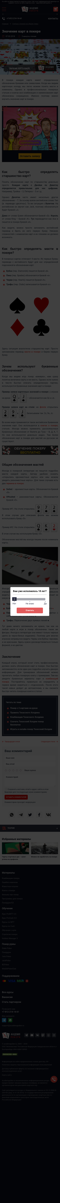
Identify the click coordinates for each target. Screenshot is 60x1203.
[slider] (14, 599)
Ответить (30, 610)
